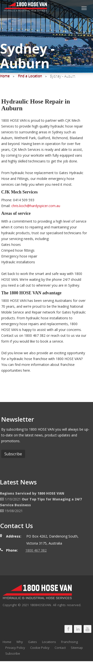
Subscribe (12, 653)
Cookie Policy (40, 647)
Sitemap (77, 647)
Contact (60, 647)
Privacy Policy (15, 647)
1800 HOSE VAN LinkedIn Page (78, 629)
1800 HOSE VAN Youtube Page (87, 629)
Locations (49, 642)
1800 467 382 (36, 550)
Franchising (69, 642)
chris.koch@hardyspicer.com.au (35, 205)
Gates (32, 642)
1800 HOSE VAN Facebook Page (68, 629)
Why (19, 642)
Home (7, 642)
